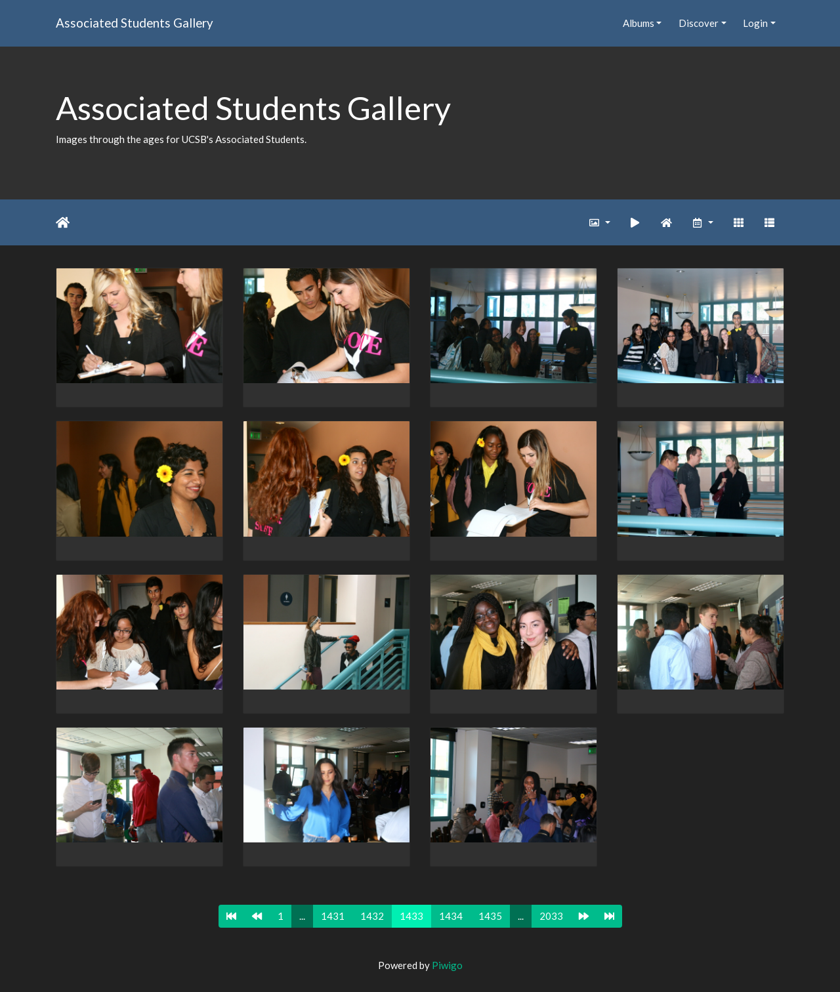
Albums (638, 23)
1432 (372, 916)
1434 (451, 916)
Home (63, 222)
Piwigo (447, 965)
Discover (699, 23)
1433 (411, 916)
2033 (551, 916)
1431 (333, 916)
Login (755, 23)
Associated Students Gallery (134, 22)
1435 (490, 916)
